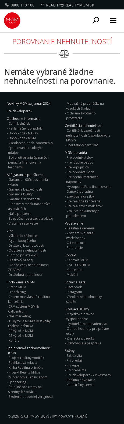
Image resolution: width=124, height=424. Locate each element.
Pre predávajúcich (80, 172)
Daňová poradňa (80, 191)
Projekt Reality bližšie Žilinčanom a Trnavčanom (27, 374)
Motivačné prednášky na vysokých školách (85, 106)
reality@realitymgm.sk (68, 5)
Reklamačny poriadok (25, 128)
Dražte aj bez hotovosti (26, 245)
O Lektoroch (76, 242)
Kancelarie (75, 269)
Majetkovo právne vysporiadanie (80, 316)
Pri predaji (75, 360)
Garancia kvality (21, 194)
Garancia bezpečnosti (25, 189)
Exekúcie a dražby (80, 196)
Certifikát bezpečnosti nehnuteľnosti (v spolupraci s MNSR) (88, 135)
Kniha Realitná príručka (26, 367)
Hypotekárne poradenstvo (87, 323)
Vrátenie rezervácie (23, 223)
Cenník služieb (19, 123)
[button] (95, 20)
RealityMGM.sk (32, 416)
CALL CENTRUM (78, 265)
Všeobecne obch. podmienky (31, 143)
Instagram (74, 292)
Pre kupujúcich (78, 167)
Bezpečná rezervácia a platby (31, 218)
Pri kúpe (73, 365)
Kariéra (14, 340)
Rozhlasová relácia (23, 362)
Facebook (74, 287)
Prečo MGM (17, 287)
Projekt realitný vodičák (26, 357)
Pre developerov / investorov (89, 375)
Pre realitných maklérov (84, 206)
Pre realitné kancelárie (84, 201)
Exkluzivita (74, 355)
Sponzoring (17, 382)
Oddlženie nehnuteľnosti (27, 250)
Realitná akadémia (81, 228)
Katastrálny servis (80, 384)
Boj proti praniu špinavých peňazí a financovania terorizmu (28, 162)
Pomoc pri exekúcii (23, 255)
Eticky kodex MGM (22, 138)
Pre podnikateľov (80, 157)
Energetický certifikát (82, 145)
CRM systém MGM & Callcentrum (23, 309)
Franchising (17, 292)
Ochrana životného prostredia (81, 115)
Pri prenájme (76, 370)
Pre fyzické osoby (80, 162)
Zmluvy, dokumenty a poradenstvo (82, 213)
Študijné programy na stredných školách (25, 389)
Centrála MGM (77, 260)
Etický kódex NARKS (23, 133)
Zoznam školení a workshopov (80, 235)
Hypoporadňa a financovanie (89, 186)
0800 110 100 (20, 5)
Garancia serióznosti (24, 199)
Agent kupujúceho (22, 240)
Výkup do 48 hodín (23, 235)
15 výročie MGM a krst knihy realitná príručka (29, 323)
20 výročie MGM (21, 330)
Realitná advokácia (81, 380)
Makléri (72, 274)
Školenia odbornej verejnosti (31, 396)
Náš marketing (20, 316)
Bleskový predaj (21, 260)
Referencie (75, 247)
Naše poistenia (20, 213)
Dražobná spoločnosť (25, 274)
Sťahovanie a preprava (84, 343)
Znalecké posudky (80, 338)
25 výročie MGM (21, 335)
